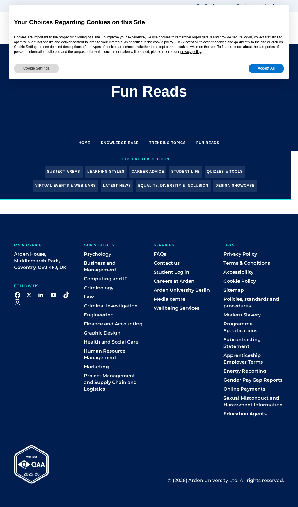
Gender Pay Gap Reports (253, 380)
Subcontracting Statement (242, 343)
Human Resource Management (104, 354)
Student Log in (171, 272)
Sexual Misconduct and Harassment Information (253, 401)
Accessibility (238, 272)
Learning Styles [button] (106, 172)
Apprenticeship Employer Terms (243, 359)
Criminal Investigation (111, 306)
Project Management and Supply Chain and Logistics (110, 382)
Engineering (99, 315)
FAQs (160, 254)
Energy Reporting (245, 371)
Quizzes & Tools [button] (225, 172)
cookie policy (163, 42)
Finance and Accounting (113, 324)
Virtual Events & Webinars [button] (65, 186)
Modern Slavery (242, 315)
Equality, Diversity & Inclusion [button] (173, 186)
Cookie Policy (240, 281)
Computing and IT (105, 279)
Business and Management (100, 266)
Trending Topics (167, 143)
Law (89, 297)
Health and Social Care (111, 342)
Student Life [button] (185, 172)
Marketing (96, 366)
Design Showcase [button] (235, 186)
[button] (17, 295)
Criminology (98, 288)
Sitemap (234, 290)
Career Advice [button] (148, 172)
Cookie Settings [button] (36, 68)
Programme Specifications (240, 327)
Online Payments (244, 389)
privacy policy (190, 52)
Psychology (97, 254)
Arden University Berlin (182, 290)
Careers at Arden (174, 281)
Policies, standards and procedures (251, 302)
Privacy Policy (240, 254)
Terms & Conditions (247, 263)
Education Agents (245, 414)
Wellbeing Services (176, 308)
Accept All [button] (266, 68)
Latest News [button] (117, 186)
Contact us (167, 263)
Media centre (169, 299)
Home (84, 143)
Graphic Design (102, 333)
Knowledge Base (120, 143)
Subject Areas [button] (63, 172)
